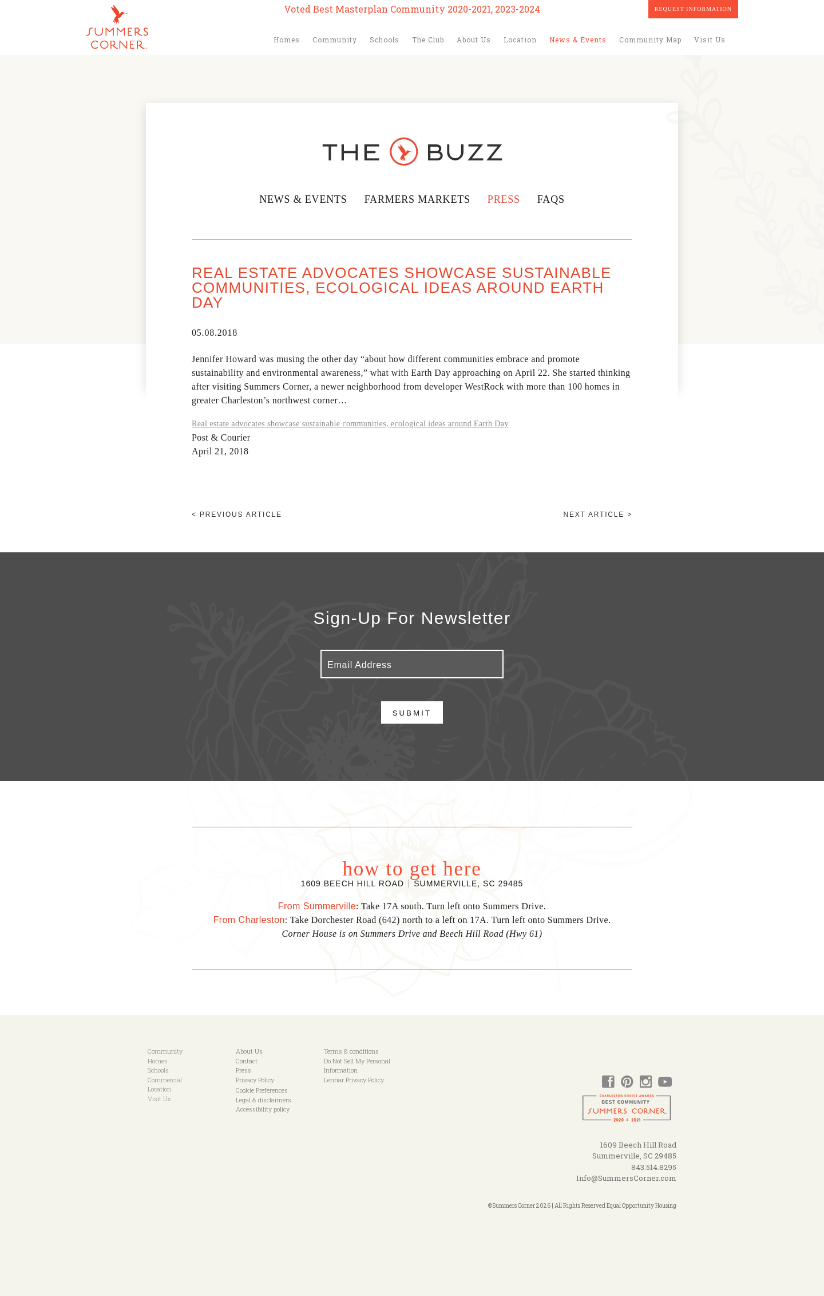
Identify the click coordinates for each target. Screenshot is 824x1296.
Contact (247, 1061)
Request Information (693, 9)
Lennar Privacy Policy (354, 1079)
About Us (474, 39)
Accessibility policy (263, 1109)
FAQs (551, 199)
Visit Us (710, 39)
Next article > (598, 514)
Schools (384, 39)
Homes (287, 39)
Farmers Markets (417, 199)
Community (334, 39)
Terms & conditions (351, 1051)
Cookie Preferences (262, 1090)
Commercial (165, 1079)
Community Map (650, 39)
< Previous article (237, 514)
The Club (428, 39)
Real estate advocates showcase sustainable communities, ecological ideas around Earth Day (350, 423)
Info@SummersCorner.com (626, 1178)
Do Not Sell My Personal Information (357, 1066)
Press (504, 199)
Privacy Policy (255, 1079)
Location (520, 39)
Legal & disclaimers (263, 1099)
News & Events (578, 39)
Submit (412, 713)
